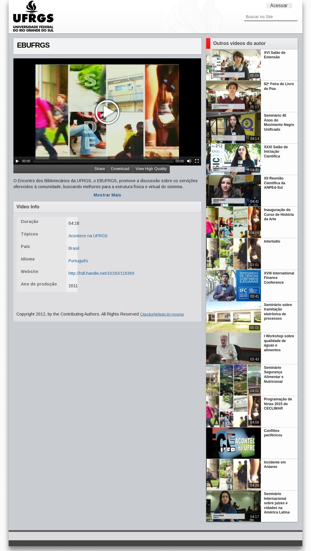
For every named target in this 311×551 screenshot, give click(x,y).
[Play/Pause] (17, 161)
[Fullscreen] (197, 161)
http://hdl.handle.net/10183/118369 (101, 273)
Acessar (278, 5)
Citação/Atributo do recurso (162, 314)
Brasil (74, 248)
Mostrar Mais (107, 195)
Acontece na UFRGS (88, 235)
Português (78, 260)
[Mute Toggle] (189, 161)
